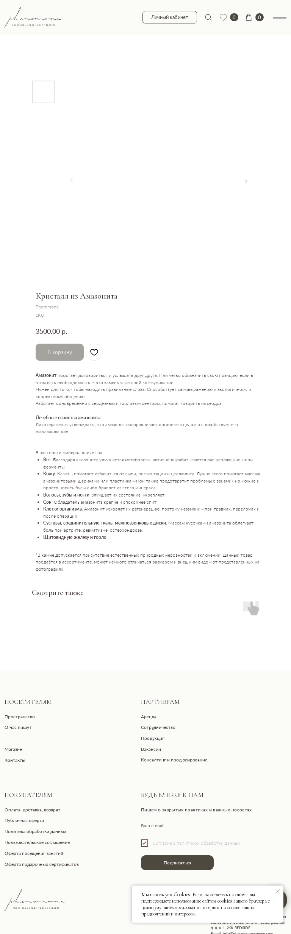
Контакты (15, 760)
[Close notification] (278, 891)
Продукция (152, 738)
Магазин (13, 749)
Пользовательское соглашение (37, 842)
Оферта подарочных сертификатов (42, 864)
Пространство (20, 716)
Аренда (148, 716)
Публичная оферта (24, 820)
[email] (208, 826)
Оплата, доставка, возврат (32, 810)
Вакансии (151, 749)
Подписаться (177, 863)
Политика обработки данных (35, 831)
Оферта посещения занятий (34, 853)
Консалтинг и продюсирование (174, 760)
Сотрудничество (158, 727)
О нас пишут (18, 727)
